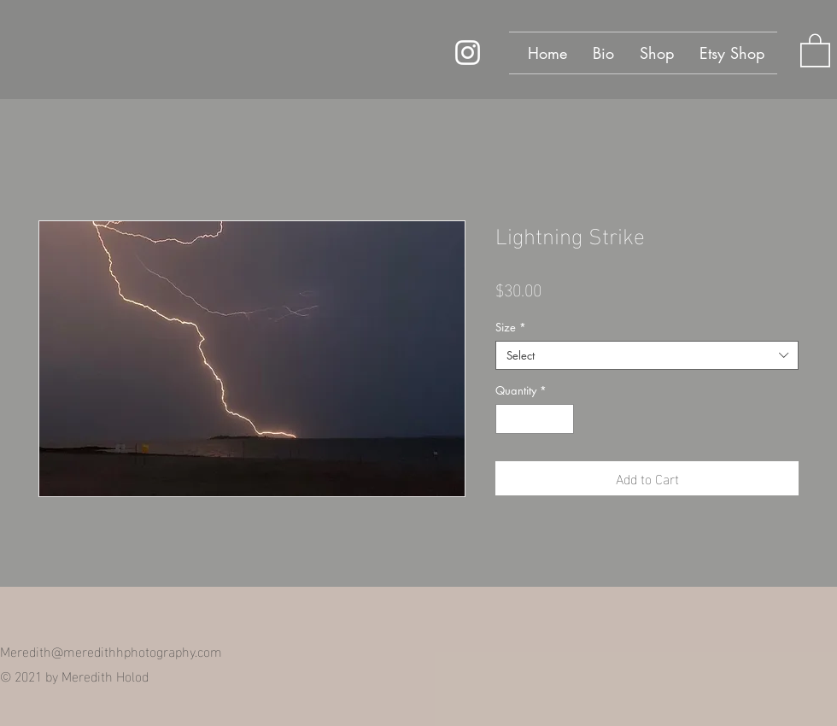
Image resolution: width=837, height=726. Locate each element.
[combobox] (647, 355)
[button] (815, 49)
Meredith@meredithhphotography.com (111, 650)
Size (510, 327)
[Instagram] (467, 52)
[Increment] (562, 419)
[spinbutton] (535, 419)
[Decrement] (508, 419)
